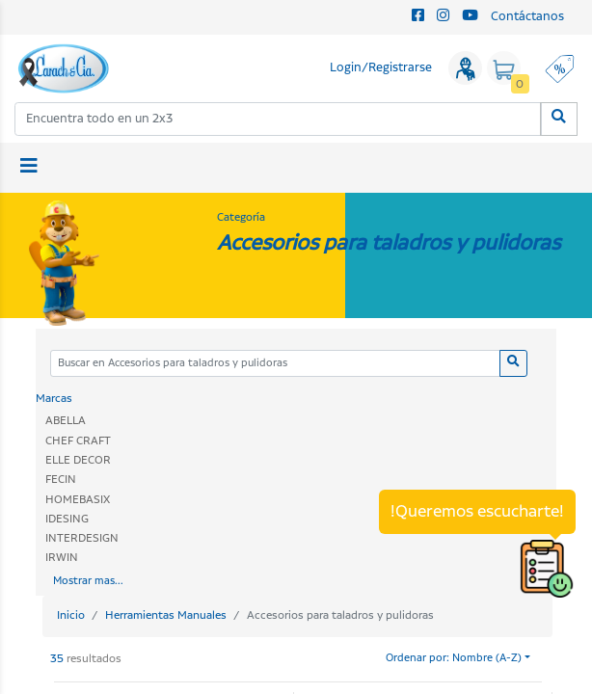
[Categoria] (275, 364)
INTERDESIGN (82, 538)
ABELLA (65, 421)
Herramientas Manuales (166, 615)
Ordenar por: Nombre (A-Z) (454, 658)
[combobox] (278, 119)
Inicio (71, 615)
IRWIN (61, 557)
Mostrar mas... (88, 581)
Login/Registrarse (381, 68)
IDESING (67, 519)
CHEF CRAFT (78, 441)
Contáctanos (527, 17)
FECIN (60, 479)
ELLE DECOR (78, 460)
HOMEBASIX (77, 500)
